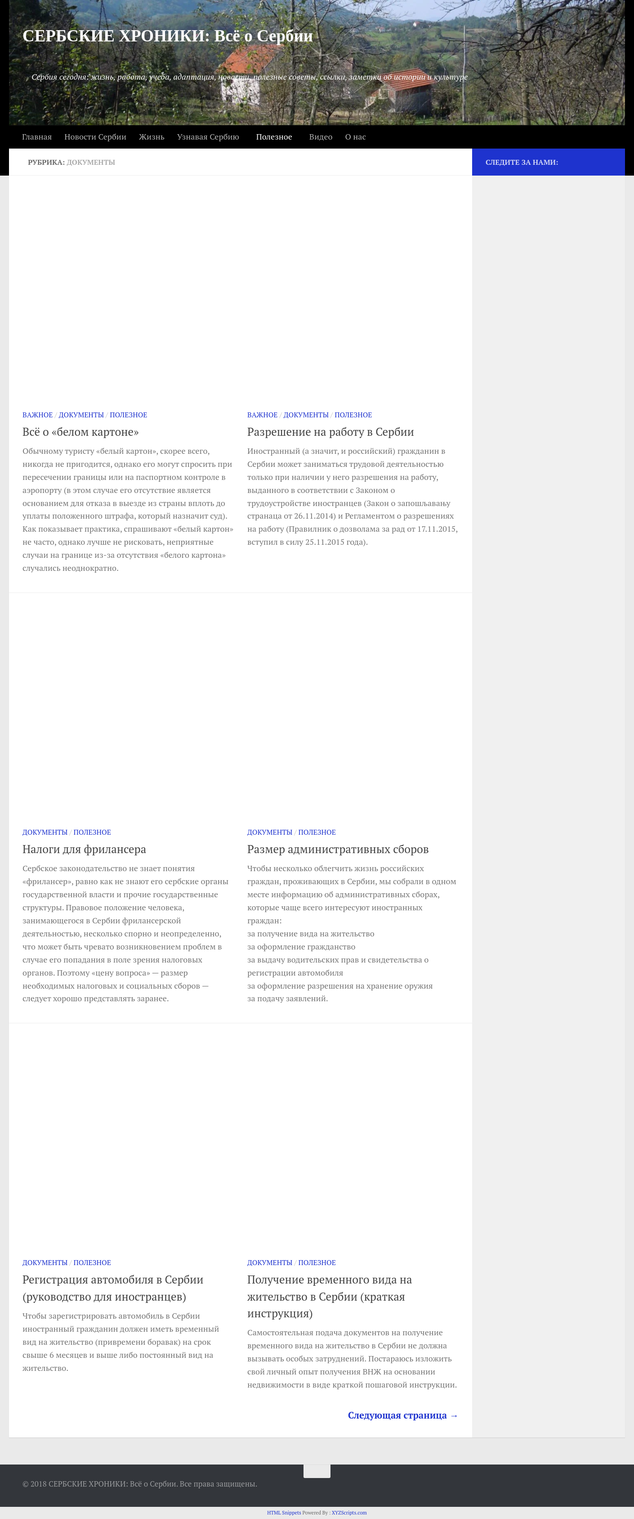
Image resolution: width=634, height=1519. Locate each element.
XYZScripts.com (349, 1513)
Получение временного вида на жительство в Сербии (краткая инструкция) (329, 1296)
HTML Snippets (284, 1513)
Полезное (274, 136)
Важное (37, 415)
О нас (355, 136)
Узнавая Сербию (208, 136)
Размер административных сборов (338, 848)
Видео (321, 136)
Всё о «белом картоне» (80, 431)
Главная (37, 136)
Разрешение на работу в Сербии (330, 431)
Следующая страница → (403, 1415)
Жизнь (152, 136)
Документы (81, 415)
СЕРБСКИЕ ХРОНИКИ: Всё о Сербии (167, 36)
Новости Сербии (95, 136)
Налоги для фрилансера (84, 848)
